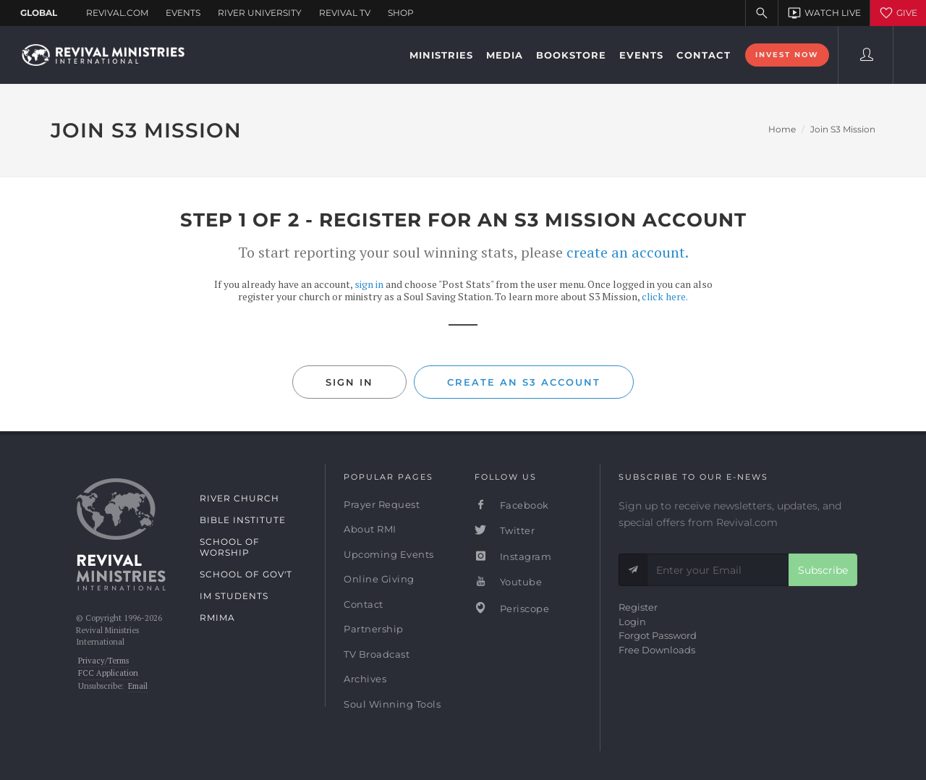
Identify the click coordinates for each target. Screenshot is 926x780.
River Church (239, 498)
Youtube (508, 582)
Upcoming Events (389, 554)
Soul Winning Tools (392, 704)
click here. (665, 296)
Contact (363, 604)
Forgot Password (658, 635)
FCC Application (108, 673)
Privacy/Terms (103, 661)
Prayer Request (382, 504)
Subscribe (823, 570)
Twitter (505, 530)
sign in (368, 284)
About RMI (370, 529)
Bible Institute (243, 519)
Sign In (349, 382)
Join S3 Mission (842, 129)
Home (782, 129)
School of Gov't (246, 574)
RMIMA (217, 617)
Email (138, 686)
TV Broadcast (376, 654)
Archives (365, 678)
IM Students (234, 595)
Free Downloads (657, 650)
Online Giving (379, 579)
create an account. (627, 252)
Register (638, 607)
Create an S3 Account (523, 382)
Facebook (512, 505)
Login (632, 621)
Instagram (513, 556)
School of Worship (230, 547)
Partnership (374, 629)
